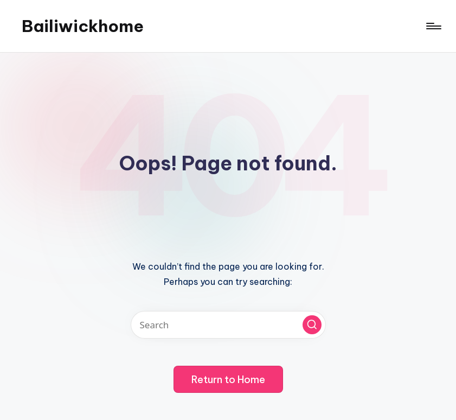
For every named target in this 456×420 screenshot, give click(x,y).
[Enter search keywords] (228, 325)
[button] (312, 324)
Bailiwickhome (83, 26)
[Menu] (433, 26)
